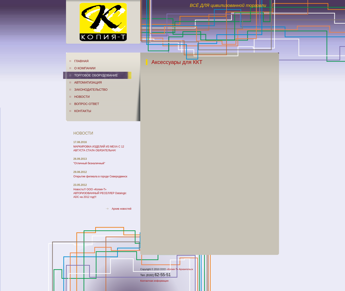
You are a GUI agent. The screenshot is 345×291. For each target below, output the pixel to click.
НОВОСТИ (82, 96)
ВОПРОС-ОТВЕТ (86, 104)
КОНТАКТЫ (82, 111)
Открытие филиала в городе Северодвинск (100, 176)
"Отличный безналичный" (89, 163)
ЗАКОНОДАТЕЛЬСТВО (90, 89)
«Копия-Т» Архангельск (180, 269)
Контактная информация (154, 280)
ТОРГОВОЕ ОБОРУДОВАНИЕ (96, 75)
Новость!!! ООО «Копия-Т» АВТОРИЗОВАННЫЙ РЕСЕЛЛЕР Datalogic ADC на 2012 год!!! (99, 193)
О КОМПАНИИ (84, 68)
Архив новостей (121, 208)
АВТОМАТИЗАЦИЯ (88, 82)
